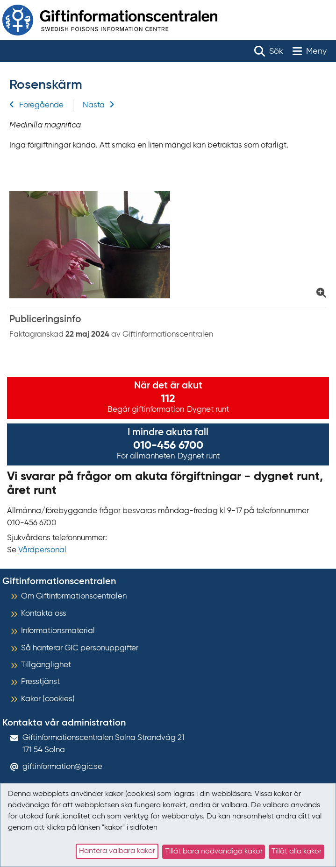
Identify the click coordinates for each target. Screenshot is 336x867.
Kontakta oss (43, 614)
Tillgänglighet (46, 665)
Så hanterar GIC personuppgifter (79, 648)
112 (168, 398)
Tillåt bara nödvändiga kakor (214, 851)
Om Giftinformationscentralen (74, 596)
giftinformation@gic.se (62, 767)
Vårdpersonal (42, 550)
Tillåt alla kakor (297, 851)
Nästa (98, 105)
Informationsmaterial (58, 631)
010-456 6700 (168, 445)
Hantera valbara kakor (117, 851)
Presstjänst (40, 682)
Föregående (36, 105)
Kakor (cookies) (48, 699)
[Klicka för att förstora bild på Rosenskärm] (168, 244)
